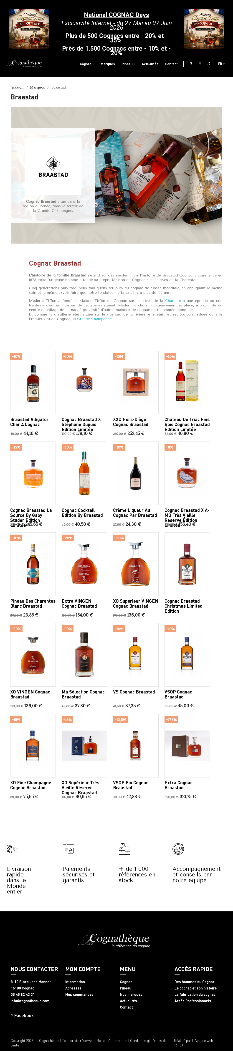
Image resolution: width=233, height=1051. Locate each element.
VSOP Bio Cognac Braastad (130, 785)
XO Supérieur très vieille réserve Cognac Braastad (80, 787)
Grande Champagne (94, 319)
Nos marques (131, 994)
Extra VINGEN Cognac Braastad (79, 603)
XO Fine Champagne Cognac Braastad (30, 785)
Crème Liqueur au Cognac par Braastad (135, 512)
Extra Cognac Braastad (178, 785)
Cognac (126, 981)
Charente (173, 301)
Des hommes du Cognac (195, 981)
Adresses (73, 988)
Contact (126, 1007)
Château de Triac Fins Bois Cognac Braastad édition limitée (187, 424)
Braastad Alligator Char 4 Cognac (29, 421)
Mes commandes (79, 994)
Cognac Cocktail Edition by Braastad (82, 512)
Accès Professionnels (193, 1001)
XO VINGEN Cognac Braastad (30, 694)
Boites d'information (111, 1040)
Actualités (128, 1001)
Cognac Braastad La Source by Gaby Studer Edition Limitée (31, 517)
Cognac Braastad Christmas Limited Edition (184, 606)
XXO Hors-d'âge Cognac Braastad (130, 421)
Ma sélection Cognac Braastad (83, 694)
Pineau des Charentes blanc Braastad (33, 603)
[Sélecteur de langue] (223, 64)
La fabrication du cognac (195, 994)
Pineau (125, 988)
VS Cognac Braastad (134, 692)
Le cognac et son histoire (196, 988)
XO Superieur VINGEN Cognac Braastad (135, 603)
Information (75, 981)
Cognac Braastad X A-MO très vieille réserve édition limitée (187, 517)
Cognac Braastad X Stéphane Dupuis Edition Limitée (81, 424)
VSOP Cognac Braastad (178, 694)
